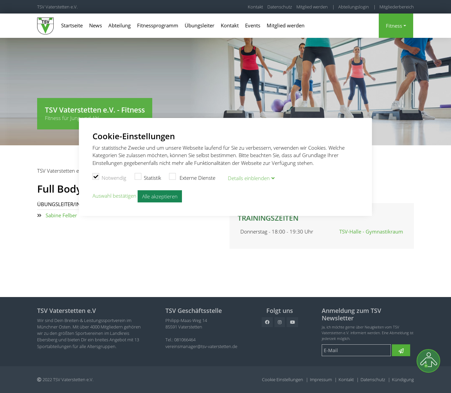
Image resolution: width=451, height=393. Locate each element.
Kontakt (255, 7)
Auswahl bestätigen (114, 195)
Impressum (321, 379)
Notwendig (109, 177)
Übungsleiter (199, 25)
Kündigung (403, 379)
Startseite (72, 25)
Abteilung (119, 25)
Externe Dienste (192, 177)
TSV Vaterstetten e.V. (57, 7)
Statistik (147, 177)
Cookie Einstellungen (282, 379)
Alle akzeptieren (160, 196)
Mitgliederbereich (396, 7)
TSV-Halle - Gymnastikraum (371, 231)
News (95, 25)
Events (252, 25)
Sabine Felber (61, 215)
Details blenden (249, 178)
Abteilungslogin (353, 7)
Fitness (394, 25)
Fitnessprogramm (157, 25)
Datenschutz (279, 7)
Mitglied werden (312, 7)
